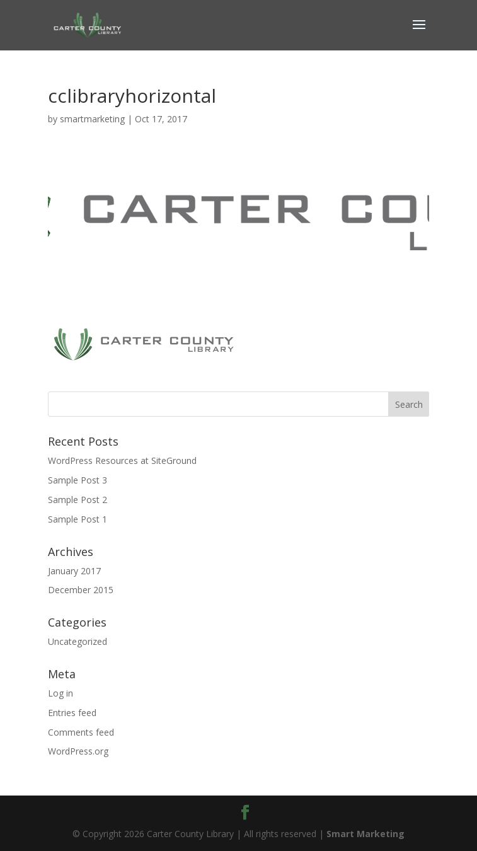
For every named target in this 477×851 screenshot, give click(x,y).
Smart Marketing (365, 834)
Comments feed (81, 732)
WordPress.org (78, 751)
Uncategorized (77, 641)
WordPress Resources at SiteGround (122, 460)
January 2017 (74, 571)
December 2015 (80, 590)
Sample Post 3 (77, 480)
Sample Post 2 (77, 500)
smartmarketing (92, 119)
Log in (60, 693)
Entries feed (72, 713)
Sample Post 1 (77, 519)
